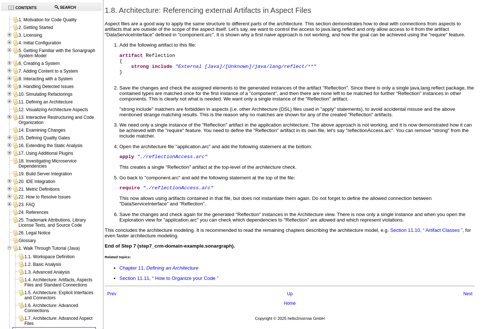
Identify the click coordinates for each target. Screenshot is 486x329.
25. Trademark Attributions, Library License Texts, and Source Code (52, 222)
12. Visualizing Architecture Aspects (53, 109)
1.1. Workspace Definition (49, 256)
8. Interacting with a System (45, 78)
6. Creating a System (39, 63)
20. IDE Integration (36, 181)
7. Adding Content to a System (48, 71)
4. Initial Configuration (39, 42)
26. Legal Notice (34, 232)
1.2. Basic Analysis (42, 264)
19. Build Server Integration (45, 173)
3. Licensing (30, 35)
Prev (111, 301)
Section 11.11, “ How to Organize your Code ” (169, 286)
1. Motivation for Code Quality (47, 19)
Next (467, 301)
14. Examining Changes (41, 130)
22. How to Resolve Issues (44, 197)
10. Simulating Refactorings (45, 94)
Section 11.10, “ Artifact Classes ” (426, 238)
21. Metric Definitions (39, 189)
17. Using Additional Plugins (45, 153)
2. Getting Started (35, 27)
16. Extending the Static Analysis (50, 145)
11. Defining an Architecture (45, 102)
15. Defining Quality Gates (44, 137)
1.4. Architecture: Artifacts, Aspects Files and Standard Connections (58, 282)
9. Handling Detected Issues (45, 86)
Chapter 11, (158, 275)
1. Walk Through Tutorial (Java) (49, 248)
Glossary (27, 240)
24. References (33, 212)
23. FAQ (26, 204)
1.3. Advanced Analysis (46, 272)
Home (290, 311)
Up (289, 301)
